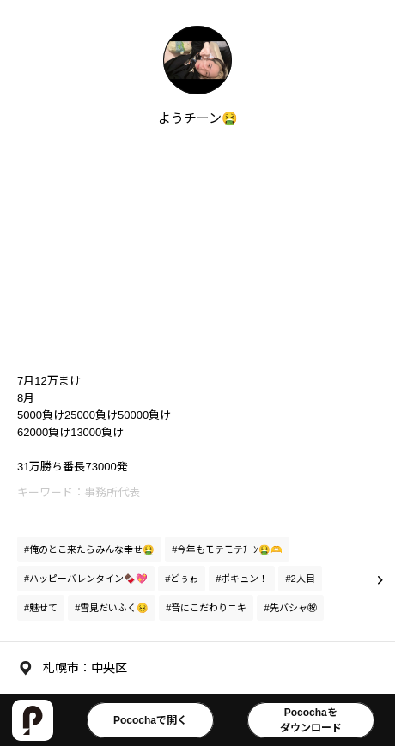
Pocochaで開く (150, 720)
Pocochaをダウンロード (311, 720)
